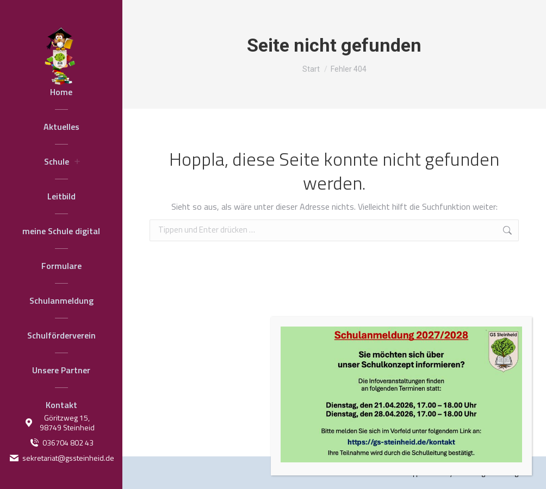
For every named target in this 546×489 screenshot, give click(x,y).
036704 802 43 (61, 443)
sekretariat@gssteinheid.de (61, 458)
